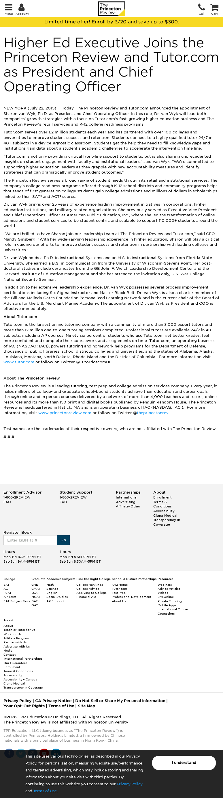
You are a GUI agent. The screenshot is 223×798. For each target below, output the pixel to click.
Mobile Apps (167, 605)
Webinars (165, 584)
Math (50, 584)
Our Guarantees (15, 663)
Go (63, 540)
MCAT (35, 596)
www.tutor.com (18, 362)
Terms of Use (45, 791)
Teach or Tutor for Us (19, 629)
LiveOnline (166, 596)
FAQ (7, 502)
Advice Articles (169, 588)
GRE (34, 584)
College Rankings (89, 584)
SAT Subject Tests (16, 601)
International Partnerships (22, 658)
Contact (9, 654)
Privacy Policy (130, 784)
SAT (6, 584)
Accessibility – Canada (20, 679)
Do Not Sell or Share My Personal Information (120, 701)
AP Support (55, 601)
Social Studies (57, 596)
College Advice (87, 588)
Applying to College (91, 592)
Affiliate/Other (128, 506)
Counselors (166, 613)
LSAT (35, 592)
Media (7, 650)
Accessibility (164, 511)
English (52, 592)
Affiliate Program (16, 638)
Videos (163, 592)
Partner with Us (15, 642)
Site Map (86, 706)
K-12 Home (120, 584)
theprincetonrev (152, 413)
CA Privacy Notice (53, 701)
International (126, 497)
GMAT (35, 588)
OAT (34, 605)
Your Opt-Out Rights (24, 706)
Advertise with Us (16, 646)
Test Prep (119, 592)
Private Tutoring (170, 601)
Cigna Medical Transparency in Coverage (166, 520)
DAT (34, 601)
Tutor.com (119, 588)
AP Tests (9, 596)
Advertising (125, 502)
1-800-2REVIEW (17, 497)
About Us (119, 601)
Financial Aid (86, 596)
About (8, 625)
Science (52, 588)
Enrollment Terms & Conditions (162, 501)
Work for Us (12, 634)
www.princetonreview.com (64, 413)
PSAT (7, 592)
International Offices (173, 609)
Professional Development (131, 596)
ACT (6, 588)
